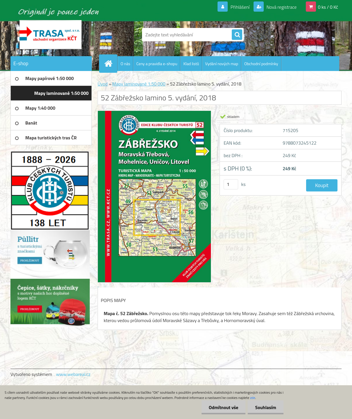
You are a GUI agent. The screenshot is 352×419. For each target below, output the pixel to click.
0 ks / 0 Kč (328, 6)
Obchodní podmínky (261, 64)
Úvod (103, 83)
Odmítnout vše (223, 407)
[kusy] (231, 184)
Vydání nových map (221, 64)
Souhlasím (265, 407)
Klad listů (191, 64)
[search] (237, 34)
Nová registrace (281, 6)
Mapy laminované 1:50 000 (138, 83)
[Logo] (50, 34)
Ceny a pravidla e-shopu (156, 64)
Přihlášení (240, 6)
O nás (125, 64)
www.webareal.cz (73, 374)
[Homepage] (110, 63)
